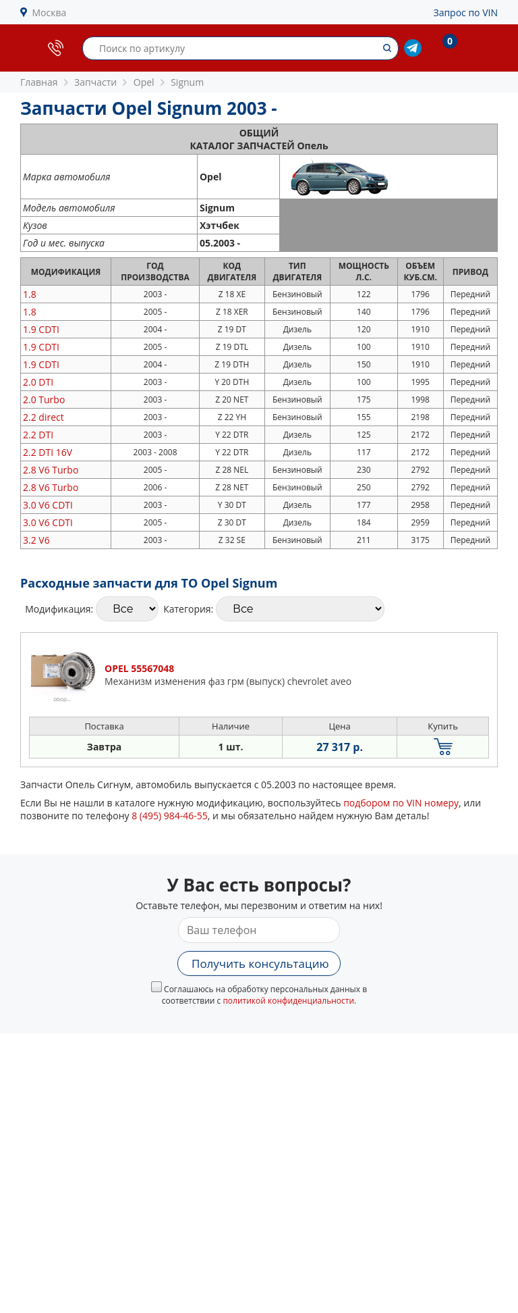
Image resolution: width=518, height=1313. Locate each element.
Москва (49, 12)
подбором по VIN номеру (401, 802)
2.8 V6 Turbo (50, 469)
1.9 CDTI (41, 329)
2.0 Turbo (44, 399)
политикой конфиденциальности (288, 1000)
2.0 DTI (38, 382)
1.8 (29, 294)
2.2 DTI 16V (47, 452)
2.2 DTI (38, 434)
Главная (39, 82)
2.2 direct (43, 417)
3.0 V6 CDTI (48, 504)
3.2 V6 (36, 540)
